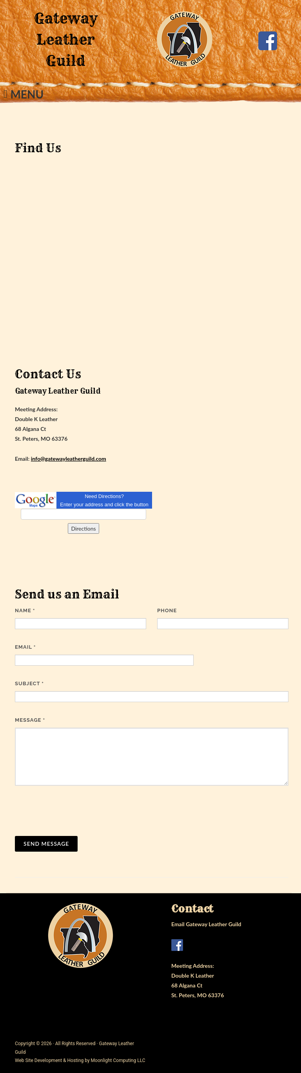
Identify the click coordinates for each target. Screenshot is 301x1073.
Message (30, 720)
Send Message (46, 843)
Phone (167, 610)
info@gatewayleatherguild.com (68, 458)
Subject (29, 683)
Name (25, 610)
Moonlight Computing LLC (118, 1060)
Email (25, 647)
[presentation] (74, 811)
